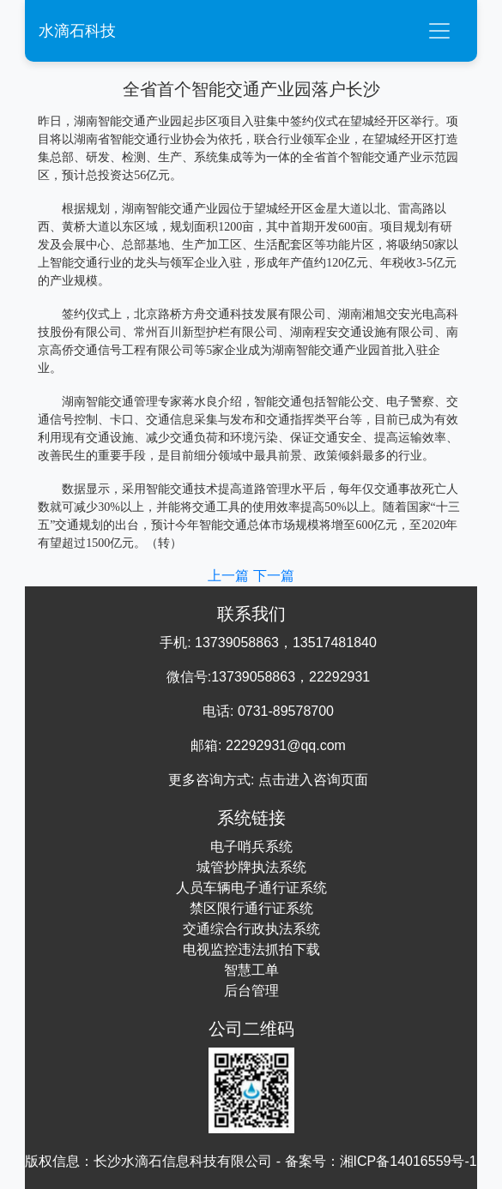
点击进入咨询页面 (313, 779)
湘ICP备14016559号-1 (408, 1161)
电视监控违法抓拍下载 (251, 949)
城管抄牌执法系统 (251, 867)
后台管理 (251, 990)
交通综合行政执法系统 (251, 929)
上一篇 (230, 575)
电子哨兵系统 (251, 846)
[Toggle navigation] (439, 31)
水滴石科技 (77, 30)
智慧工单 (251, 970)
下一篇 (273, 575)
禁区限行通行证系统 (251, 908)
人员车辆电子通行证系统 (251, 887)
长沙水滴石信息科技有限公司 (183, 1161)
